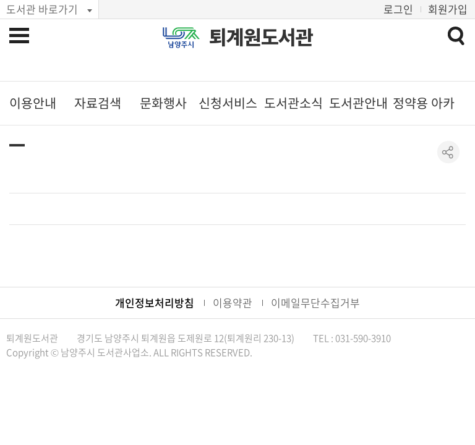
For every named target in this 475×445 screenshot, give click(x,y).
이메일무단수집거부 (315, 302)
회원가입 (448, 9)
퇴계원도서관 (261, 37)
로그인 (398, 9)
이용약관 (232, 302)
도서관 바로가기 (42, 9)
